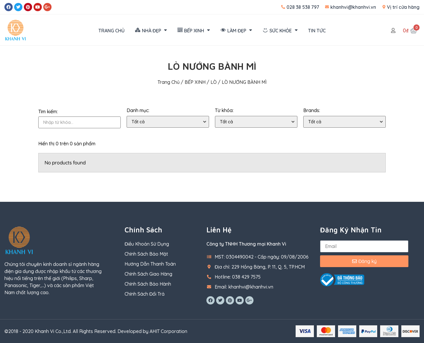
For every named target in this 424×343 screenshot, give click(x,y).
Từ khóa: (224, 110)
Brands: (311, 110)
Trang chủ (169, 82)
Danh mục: (138, 110)
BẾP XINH (195, 82)
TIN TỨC (317, 31)
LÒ (214, 82)
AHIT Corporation (168, 331)
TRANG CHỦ (111, 31)
